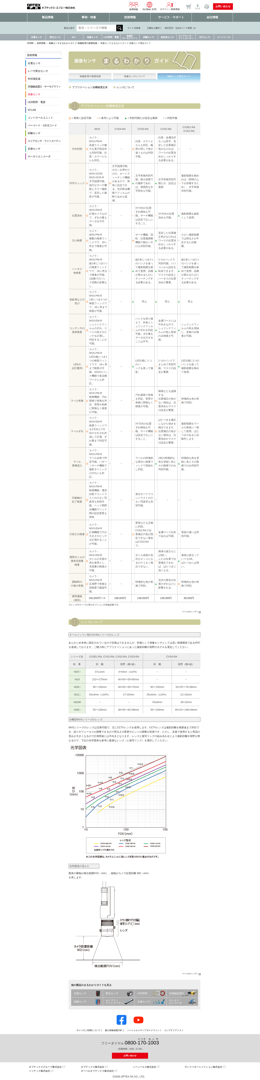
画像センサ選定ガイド (179, 76)
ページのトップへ (190, 612)
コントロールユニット (40, 117)
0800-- (142, 1041)
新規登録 (175, 9)
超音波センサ (167, 37)
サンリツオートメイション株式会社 (203, 1067)
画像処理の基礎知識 (90, 76)
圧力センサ (204, 37)
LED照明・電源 (111, 37)
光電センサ (36, 37)
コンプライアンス (172, 1030)
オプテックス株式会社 (92, 1067)
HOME (30, 43)
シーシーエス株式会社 (144, 1067)
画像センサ (92, 37)
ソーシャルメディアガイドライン (143, 1030)
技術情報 (130, 17)
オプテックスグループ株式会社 (45, 1067)
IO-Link (32, 109)
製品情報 (47, 17)
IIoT (74, 37)
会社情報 (212, 17)
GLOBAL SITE (149, 6)
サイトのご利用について (88, 1030)
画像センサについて (134, 76)
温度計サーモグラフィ (129, 37)
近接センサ (34, 148)
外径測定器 (34, 78)
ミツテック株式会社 (39, 1071)
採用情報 (133, 6)
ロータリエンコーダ (39, 156)
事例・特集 (89, 17)
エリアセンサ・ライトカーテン (186, 37)
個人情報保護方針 (113, 1030)
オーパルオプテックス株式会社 (97, 1071)
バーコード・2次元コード (42, 125)
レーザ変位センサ (38, 71)
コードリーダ (223, 37)
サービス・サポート (171, 17)
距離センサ (148, 37)
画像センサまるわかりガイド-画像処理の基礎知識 (73, 43)
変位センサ (55, 37)
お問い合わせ (223, 6)
